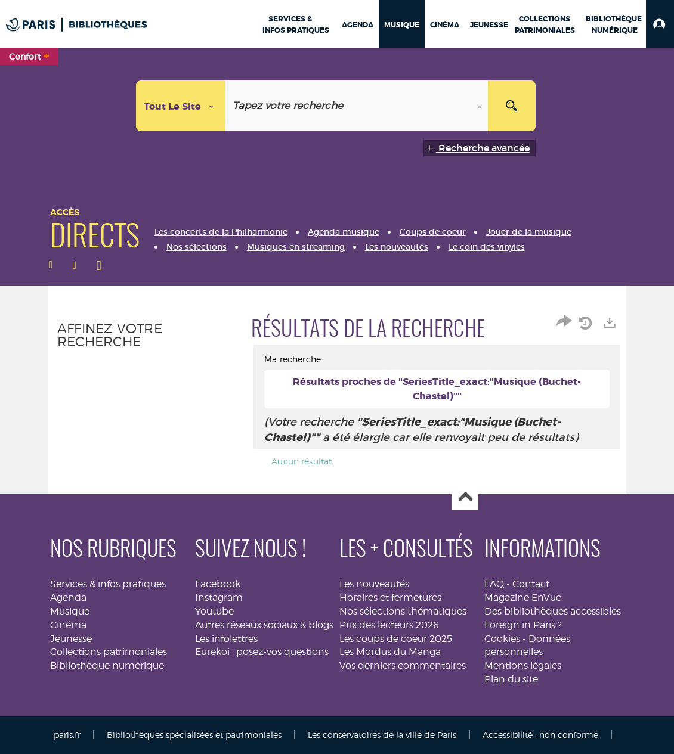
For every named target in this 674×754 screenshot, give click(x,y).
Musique (69, 611)
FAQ (494, 583)
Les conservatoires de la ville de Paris (382, 735)
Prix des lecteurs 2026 (389, 625)
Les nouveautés (374, 583)
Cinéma (68, 625)
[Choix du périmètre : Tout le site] (180, 105)
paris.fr (67, 735)
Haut (465, 497)
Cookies (502, 638)
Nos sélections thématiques (402, 611)
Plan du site (511, 679)
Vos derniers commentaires (402, 665)
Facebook (217, 583)
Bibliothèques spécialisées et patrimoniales (194, 735)
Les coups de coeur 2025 (395, 638)
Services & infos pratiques (108, 583)
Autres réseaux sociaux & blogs (264, 625)
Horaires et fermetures (390, 597)
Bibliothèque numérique (107, 665)
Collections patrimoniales (108, 651)
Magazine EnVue (522, 597)
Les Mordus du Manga (390, 651)
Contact (530, 583)
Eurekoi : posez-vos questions (262, 651)
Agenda (68, 597)
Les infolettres (226, 638)
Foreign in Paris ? (523, 625)
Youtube (214, 611)
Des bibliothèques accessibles (552, 611)
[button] (660, 24)
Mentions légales (522, 665)
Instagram (219, 597)
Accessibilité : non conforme (540, 735)
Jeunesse (71, 638)
